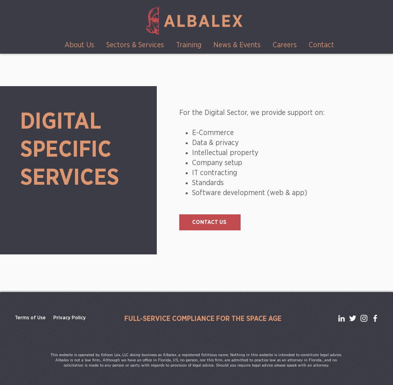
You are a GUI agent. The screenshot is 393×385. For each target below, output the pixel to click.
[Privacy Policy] (69, 318)
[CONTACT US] (210, 222)
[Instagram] (364, 318)
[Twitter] (352, 318)
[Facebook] (375, 318)
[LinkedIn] (341, 318)
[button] (79, 45)
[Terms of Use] (30, 318)
